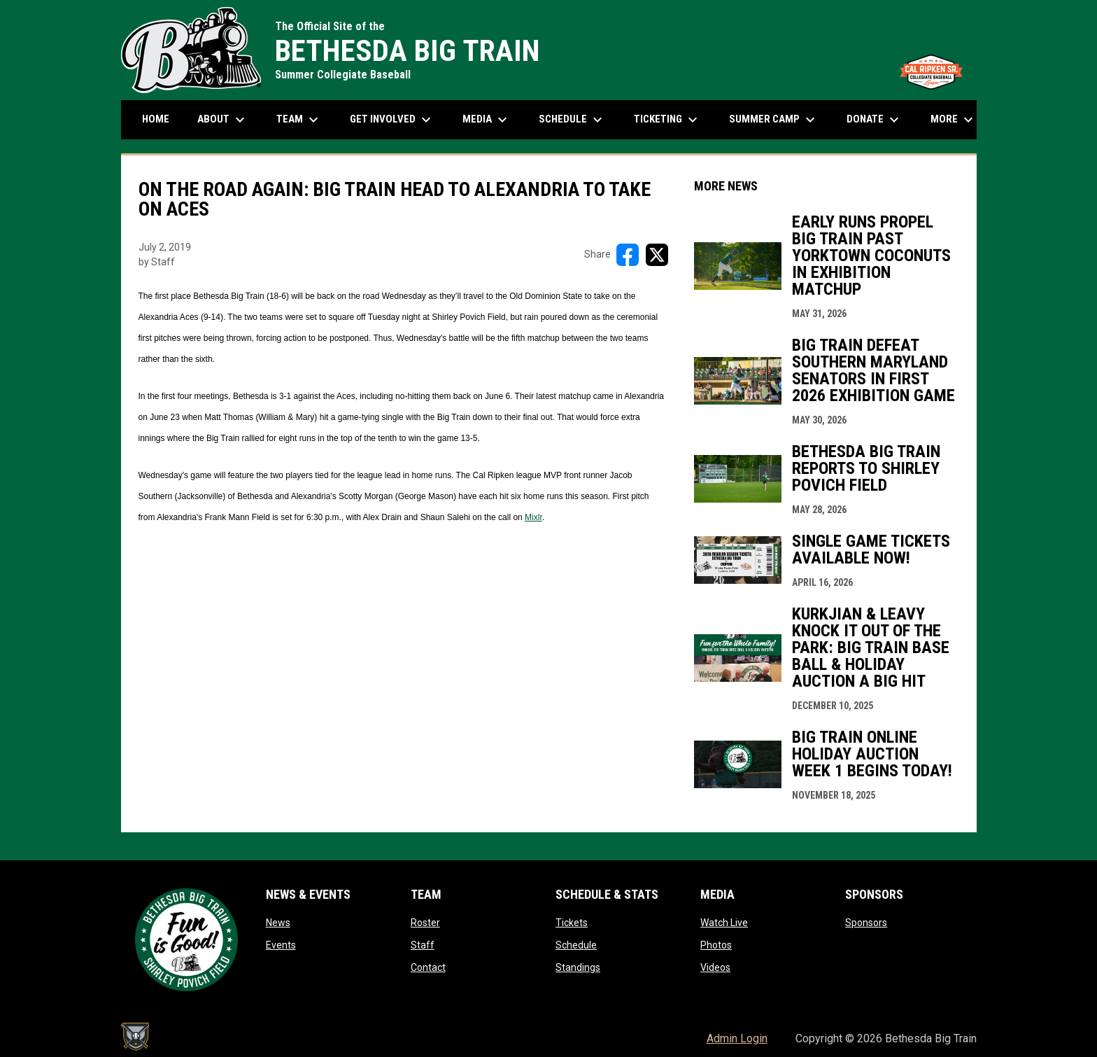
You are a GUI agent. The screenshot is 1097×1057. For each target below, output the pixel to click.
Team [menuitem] (299, 119)
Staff (422, 945)
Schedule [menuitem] (572, 119)
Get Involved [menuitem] (392, 119)
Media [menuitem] (486, 119)
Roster (425, 922)
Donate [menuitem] (875, 119)
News (278, 922)
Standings (577, 967)
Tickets (571, 922)
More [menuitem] (953, 119)
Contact (428, 967)
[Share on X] (657, 255)
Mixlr (533, 517)
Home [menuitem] (155, 119)
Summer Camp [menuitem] (774, 119)
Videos (715, 967)
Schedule (576, 945)
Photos (716, 945)
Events (281, 945)
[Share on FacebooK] (627, 255)
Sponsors (866, 922)
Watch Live (724, 922)
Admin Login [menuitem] (737, 1038)
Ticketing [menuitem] (667, 119)
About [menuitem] (222, 119)
